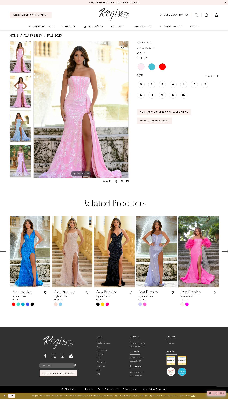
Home (14, 36)
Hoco (99, 359)
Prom (99, 347)
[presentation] (30, 252)
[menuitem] (31, 15)
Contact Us (101, 363)
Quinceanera (102, 351)
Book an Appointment (155, 122)
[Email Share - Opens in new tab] (127, 181)
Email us (170, 343)
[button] (206, 15)
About (99, 370)
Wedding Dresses (103, 343)
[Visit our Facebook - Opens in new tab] (45, 356)
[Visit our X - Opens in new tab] (54, 356)
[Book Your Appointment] (31, 15)
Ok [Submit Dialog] (13, 396)
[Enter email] (58, 366)
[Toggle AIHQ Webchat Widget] (216, 393)
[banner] (114, 14)
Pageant (100, 355)
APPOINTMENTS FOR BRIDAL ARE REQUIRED (114, 3)
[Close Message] (225, 3)
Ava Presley (33, 36)
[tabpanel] (20, 58)
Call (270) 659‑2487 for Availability (165, 113)
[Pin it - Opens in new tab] (122, 181)
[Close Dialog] (5, 396)
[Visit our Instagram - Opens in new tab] (62, 356)
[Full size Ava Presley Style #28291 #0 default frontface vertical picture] (81, 110)
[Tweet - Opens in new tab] (116, 181)
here (193, 395)
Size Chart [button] (211, 76)
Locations (101, 366)
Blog (98, 374)
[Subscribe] (74, 366)
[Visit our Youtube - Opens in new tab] (71, 356)
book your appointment (58, 374)
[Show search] (196, 15)
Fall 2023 (54, 36)
